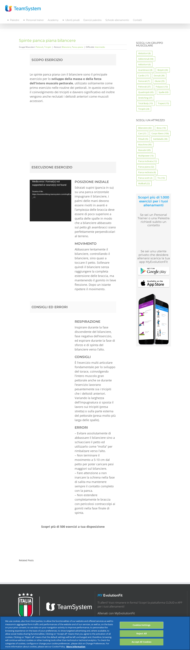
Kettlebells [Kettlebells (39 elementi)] (160, 138)
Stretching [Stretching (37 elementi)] (145, 97)
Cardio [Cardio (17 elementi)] (143, 75)
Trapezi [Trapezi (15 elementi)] (163, 103)
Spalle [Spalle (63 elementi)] (163, 92)
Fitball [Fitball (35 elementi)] (143, 138)
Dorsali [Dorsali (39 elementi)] (159, 75)
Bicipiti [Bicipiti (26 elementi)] (162, 69)
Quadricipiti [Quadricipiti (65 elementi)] (146, 92)
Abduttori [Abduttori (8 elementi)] (144, 53)
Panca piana (77, 47)
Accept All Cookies (141, 641)
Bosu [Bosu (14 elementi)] (161, 127)
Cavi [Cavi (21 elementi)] (142, 133)
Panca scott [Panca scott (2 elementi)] (145, 177)
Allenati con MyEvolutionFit (116, 613)
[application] (50, 200)
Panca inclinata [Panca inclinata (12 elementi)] (147, 161)
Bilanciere (66, 47)
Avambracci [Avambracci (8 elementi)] (145, 69)
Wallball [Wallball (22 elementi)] (144, 183)
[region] (95, 633)
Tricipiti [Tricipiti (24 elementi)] (143, 108)
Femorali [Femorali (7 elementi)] (144, 81)
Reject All (141, 633)
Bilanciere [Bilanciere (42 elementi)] (145, 127)
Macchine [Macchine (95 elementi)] (145, 144)
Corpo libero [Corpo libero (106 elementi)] (160, 133)
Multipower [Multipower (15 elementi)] (146, 155)
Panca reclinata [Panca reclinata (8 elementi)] (147, 172)
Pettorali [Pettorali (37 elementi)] (144, 86)
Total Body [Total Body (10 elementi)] (145, 103)
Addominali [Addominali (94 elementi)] (145, 58)
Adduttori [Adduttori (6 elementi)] (144, 64)
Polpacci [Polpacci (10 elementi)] (162, 86)
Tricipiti (47, 47)
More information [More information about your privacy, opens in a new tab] (75, 646)
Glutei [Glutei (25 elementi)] (160, 81)
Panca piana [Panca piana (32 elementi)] (146, 166)
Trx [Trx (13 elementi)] (161, 177)
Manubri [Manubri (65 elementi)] (144, 150)
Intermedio (100, 47)
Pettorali (39, 47)
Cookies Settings (141, 625)
